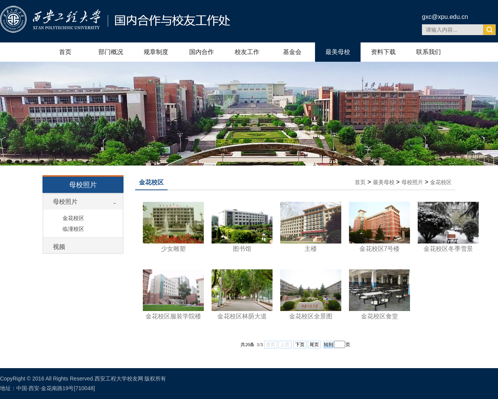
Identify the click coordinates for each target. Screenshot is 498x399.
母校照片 (65, 201)
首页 (65, 52)
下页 (300, 344)
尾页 (314, 344)
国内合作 (201, 52)
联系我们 (428, 52)
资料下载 (383, 52)
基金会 (292, 52)
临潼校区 (73, 229)
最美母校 (337, 52)
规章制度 (156, 52)
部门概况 (110, 52)
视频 (59, 246)
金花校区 (73, 218)
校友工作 (247, 52)
